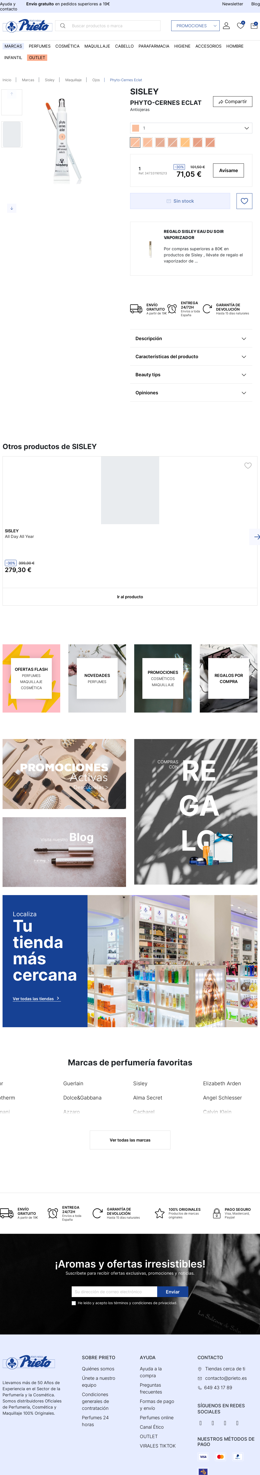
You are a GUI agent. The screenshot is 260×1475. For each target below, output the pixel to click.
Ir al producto (130, 596)
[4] (204, 142)
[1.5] (154, 142)
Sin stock (180, 201)
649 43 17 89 (218, 1387)
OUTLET (149, 1436)
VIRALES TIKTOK (158, 1445)
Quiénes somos (98, 1368)
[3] (191, 142)
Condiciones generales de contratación (95, 1401)
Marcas (28, 80)
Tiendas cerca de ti (225, 1368)
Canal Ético (152, 1426)
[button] (254, 26)
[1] (141, 142)
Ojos (96, 80)
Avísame (228, 170)
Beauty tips (147, 374)
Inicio (7, 80)
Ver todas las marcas (130, 1139)
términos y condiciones (133, 1303)
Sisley (50, 80)
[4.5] (216, 142)
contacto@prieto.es (226, 1378)
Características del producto (166, 356)
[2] (166, 142)
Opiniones (146, 392)
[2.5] (179, 142)
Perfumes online (157, 1417)
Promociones (197, 25)
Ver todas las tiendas (37, 998)
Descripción (148, 338)
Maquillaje (73, 80)
